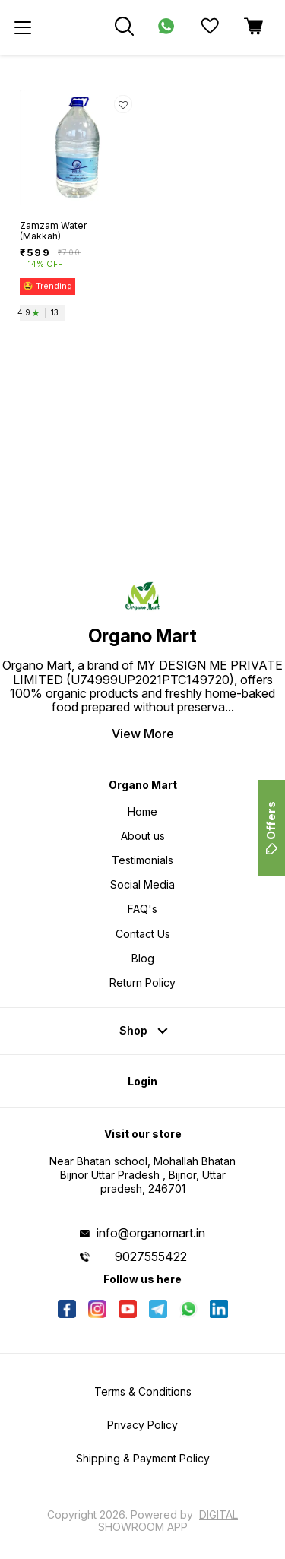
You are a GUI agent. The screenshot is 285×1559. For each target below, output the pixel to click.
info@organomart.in (151, 1233)
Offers (271, 827)
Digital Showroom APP (168, 1520)
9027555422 (151, 1256)
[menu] (22, 27)
